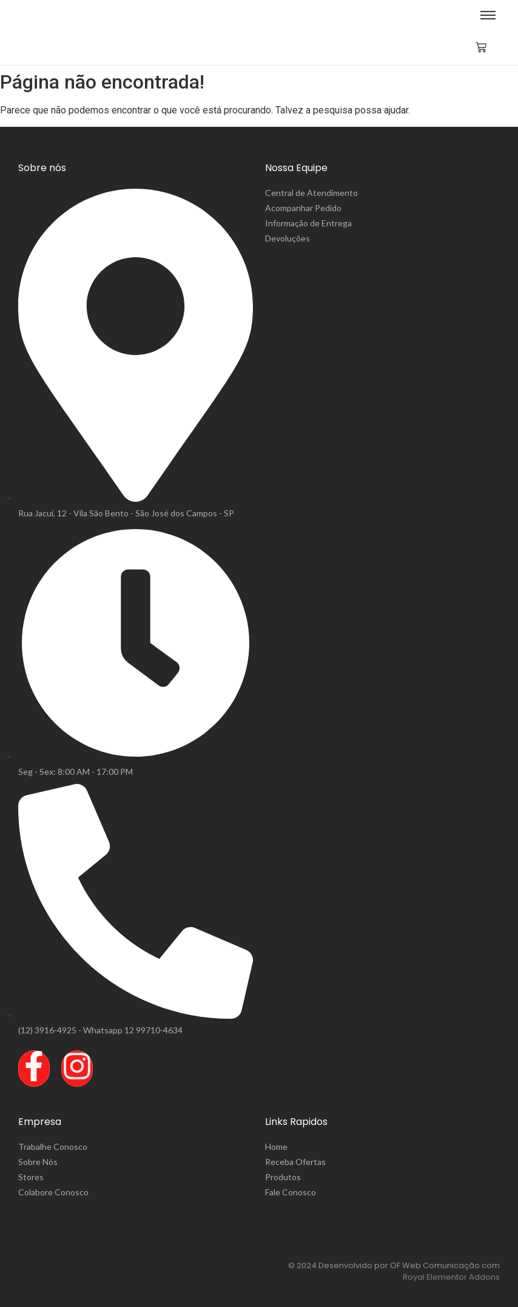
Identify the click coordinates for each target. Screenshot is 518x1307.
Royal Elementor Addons (451, 1277)
